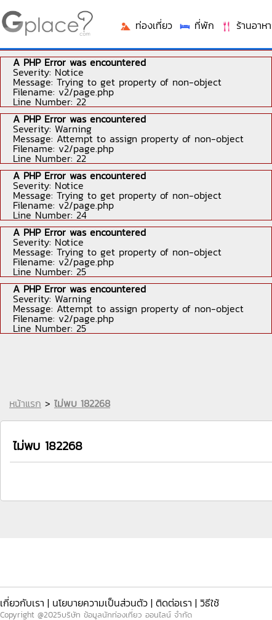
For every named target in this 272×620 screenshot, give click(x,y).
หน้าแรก (25, 403)
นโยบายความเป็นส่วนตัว (100, 602)
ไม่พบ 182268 (82, 403)
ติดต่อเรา (174, 602)
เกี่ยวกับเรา (22, 602)
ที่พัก (196, 25)
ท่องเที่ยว (145, 25)
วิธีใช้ (209, 602)
